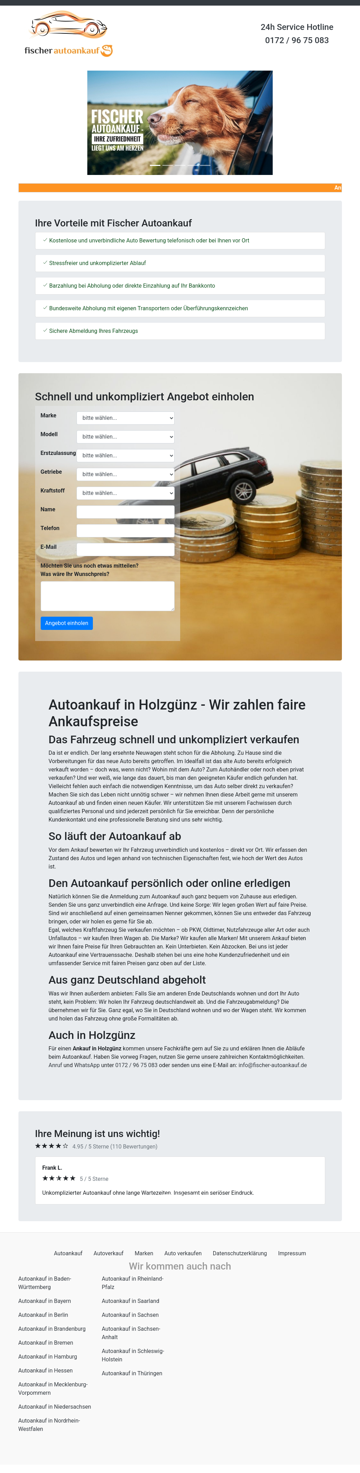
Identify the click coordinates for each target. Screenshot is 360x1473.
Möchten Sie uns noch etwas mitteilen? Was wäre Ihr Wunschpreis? (90, 569)
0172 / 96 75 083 (297, 40)
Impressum (292, 1253)
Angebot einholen (66, 623)
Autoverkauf (108, 1253)
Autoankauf (68, 1253)
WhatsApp (87, 1065)
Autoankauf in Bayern (44, 1301)
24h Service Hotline (297, 27)
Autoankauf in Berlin (43, 1315)
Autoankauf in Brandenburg (52, 1329)
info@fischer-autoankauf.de (273, 1065)
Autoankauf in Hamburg (47, 1356)
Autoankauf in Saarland (131, 1301)
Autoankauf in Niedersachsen (54, 1406)
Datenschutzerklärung (240, 1253)
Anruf (55, 1065)
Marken (144, 1253)
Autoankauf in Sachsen (130, 1315)
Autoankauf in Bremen (45, 1342)
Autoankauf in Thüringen (132, 1373)
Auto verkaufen (183, 1253)
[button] (42, 123)
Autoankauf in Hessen (45, 1370)
